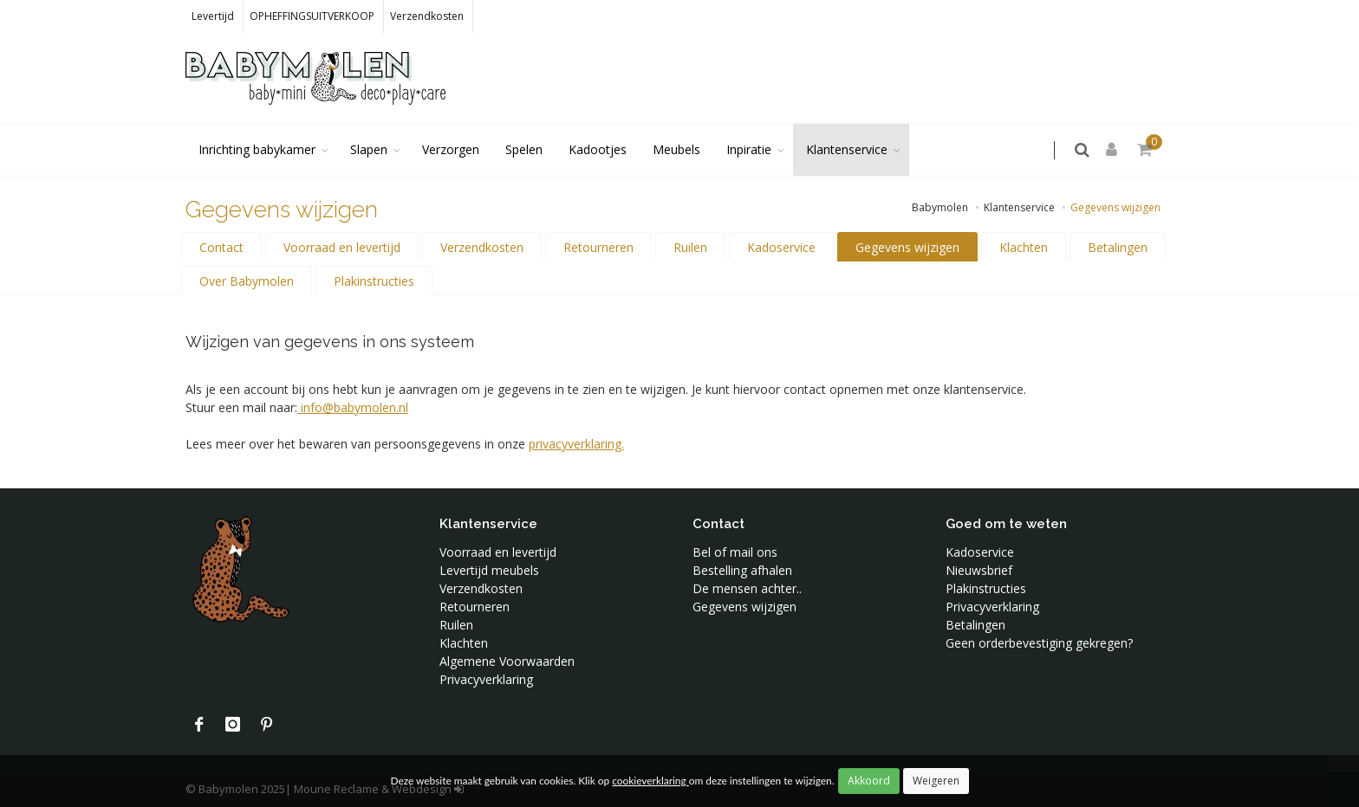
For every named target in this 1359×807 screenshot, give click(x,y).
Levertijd (213, 16)
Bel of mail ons (735, 552)
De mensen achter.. (747, 588)
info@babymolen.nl (352, 407)
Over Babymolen (246, 281)
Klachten (1023, 247)
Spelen (524, 149)
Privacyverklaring (486, 679)
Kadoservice (781, 247)
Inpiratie (748, 149)
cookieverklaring (650, 780)
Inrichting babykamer (256, 149)
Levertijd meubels (489, 570)
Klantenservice (847, 149)
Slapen (368, 149)
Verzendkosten (427, 16)
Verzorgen (450, 149)
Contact (221, 247)
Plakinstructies (374, 281)
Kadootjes (598, 149)
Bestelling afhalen (742, 570)
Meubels (676, 149)
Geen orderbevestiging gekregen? (1039, 643)
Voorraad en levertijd (341, 247)
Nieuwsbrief (979, 570)
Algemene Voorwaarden (507, 661)
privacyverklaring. (576, 444)
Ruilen (690, 247)
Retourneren (598, 247)
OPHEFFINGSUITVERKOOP (312, 16)
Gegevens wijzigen (907, 247)
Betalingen (1118, 247)
